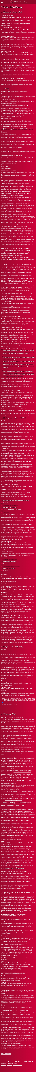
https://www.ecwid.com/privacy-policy (11, 1048)
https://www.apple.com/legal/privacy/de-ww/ (10, 980)
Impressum (3, 1064)
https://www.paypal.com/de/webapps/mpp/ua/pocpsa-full (13, 969)
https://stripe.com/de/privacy (28, 997)
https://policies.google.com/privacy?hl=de (22, 771)
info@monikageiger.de (12, 1063)
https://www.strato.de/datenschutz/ (8, 103)
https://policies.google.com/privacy (8, 986)
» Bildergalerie (6, 1053)
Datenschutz (9, 1064)
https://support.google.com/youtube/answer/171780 (12, 749)
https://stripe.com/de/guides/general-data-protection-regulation (16, 998)
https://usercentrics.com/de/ (7, 494)
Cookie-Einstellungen (17, 1064)
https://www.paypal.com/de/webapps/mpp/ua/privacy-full (13, 973)
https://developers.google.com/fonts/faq (9, 798)
